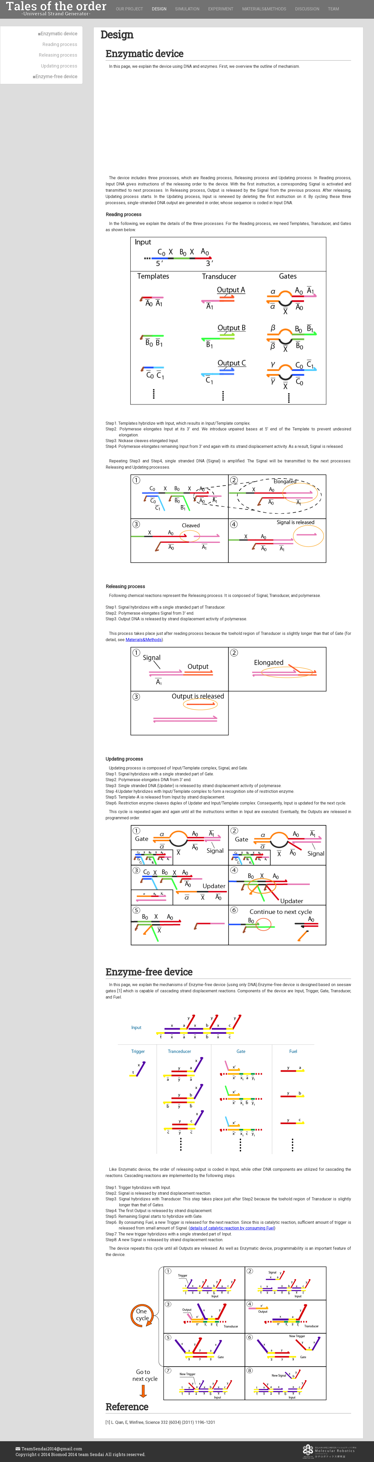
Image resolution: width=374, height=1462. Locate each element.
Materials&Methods (144, 639)
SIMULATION (187, 8)
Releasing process (58, 55)
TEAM (333, 8)
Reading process (60, 44)
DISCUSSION (307, 8)
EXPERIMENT (220, 8)
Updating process (59, 66)
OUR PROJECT (129, 8)
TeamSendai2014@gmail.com (49, 1448)
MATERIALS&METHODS (264, 8)
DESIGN (159, 8)
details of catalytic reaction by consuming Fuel (232, 1228)
